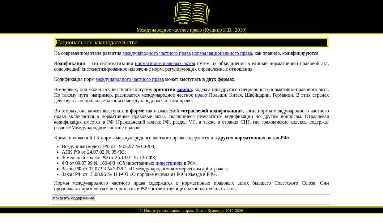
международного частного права (157, 53)
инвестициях (168, 163)
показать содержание (73, 198)
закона (184, 89)
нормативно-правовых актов (165, 63)
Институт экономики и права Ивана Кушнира (183, 210)
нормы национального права (222, 53)
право (201, 95)
